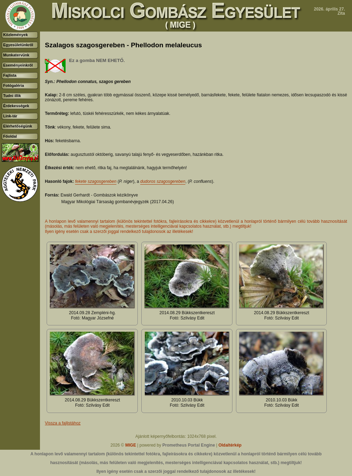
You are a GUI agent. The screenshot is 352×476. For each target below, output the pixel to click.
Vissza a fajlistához (63, 423)
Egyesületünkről (18, 45)
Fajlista (9, 75)
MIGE (130, 445)
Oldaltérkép (230, 445)
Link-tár (10, 116)
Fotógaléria (13, 85)
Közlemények (15, 35)
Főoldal (10, 136)
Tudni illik (12, 96)
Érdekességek (16, 106)
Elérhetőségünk (17, 126)
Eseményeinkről (18, 65)
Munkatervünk (16, 55)
